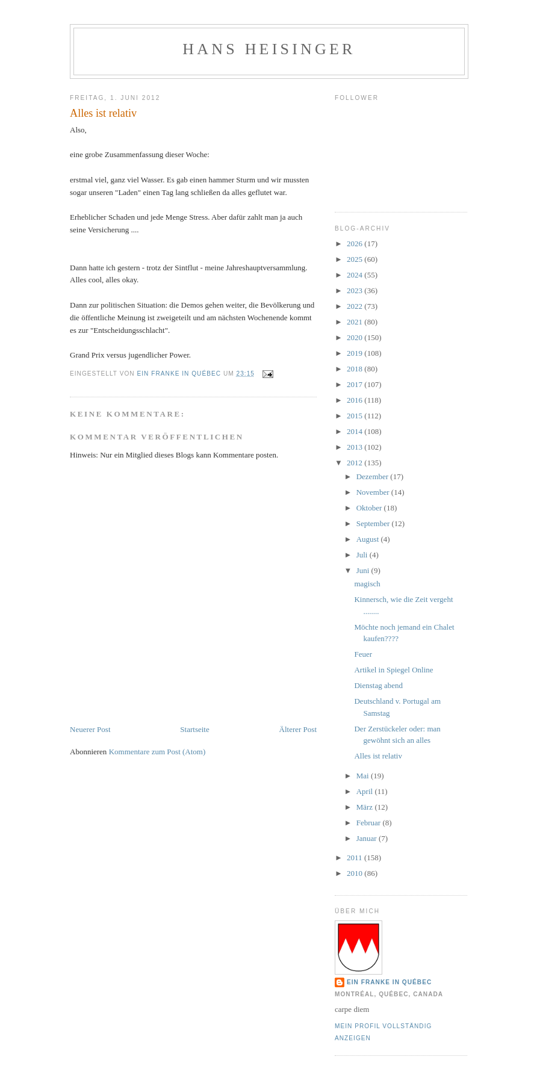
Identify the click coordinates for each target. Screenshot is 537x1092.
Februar (369, 822)
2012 (355, 462)
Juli (363, 554)
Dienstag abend (378, 685)
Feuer (363, 654)
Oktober (370, 507)
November (373, 492)
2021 (355, 321)
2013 (355, 446)
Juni (363, 570)
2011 (355, 857)
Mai (363, 775)
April (365, 791)
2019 (355, 353)
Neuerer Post (90, 729)
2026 (355, 243)
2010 (355, 873)
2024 (355, 274)
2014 (355, 431)
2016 (355, 400)
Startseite (194, 729)
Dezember (373, 476)
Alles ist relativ (378, 755)
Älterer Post (298, 729)
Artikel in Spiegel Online (393, 669)
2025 (355, 259)
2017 (355, 384)
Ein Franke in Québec (389, 982)
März (365, 806)
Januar (367, 838)
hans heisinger (268, 49)
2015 (355, 415)
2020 (355, 337)
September (374, 523)
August (368, 539)
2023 (355, 290)
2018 (355, 368)
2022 (355, 306)
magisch (367, 583)
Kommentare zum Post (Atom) (157, 751)
